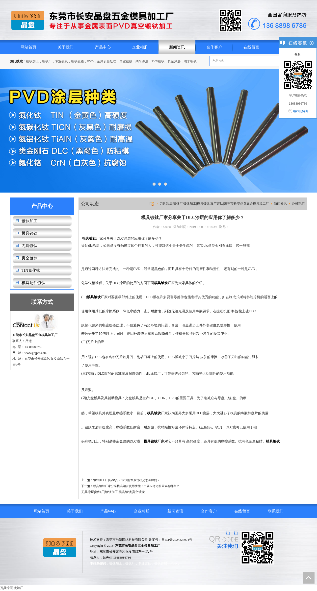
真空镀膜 (125, 61)
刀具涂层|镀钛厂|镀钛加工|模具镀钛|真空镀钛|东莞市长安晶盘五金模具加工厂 (214, 203)
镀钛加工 (32, 61)
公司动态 (298, 203)
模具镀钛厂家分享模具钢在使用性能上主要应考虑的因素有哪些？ (136, 486)
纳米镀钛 (190, 61)
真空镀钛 (29, 258)
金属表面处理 (106, 61)
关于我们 (66, 47)
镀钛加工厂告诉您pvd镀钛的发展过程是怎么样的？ (126, 480)
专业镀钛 (61, 61)
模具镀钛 (29, 233)
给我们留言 (300, 111)
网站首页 (28, 47)
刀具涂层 (87, 492)
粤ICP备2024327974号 (176, 540)
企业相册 (140, 47)
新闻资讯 (177, 47)
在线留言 (251, 47)
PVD (90, 61)
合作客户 (214, 47)
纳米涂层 (141, 61)
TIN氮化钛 (31, 270)
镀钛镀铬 (77, 61)
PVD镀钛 (158, 61)
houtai (167, 227)
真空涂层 (174, 61)
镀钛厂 (47, 61)
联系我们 (276, 511)
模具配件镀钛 (33, 283)
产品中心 (103, 47)
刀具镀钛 (29, 246)
